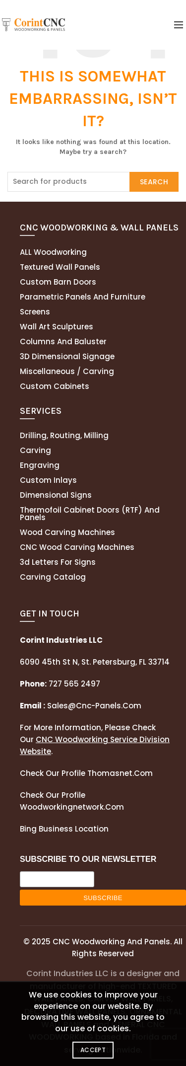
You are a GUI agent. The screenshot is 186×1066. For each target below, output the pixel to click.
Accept (93, 1050)
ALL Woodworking (53, 252)
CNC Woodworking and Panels (111, 941)
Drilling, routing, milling (64, 435)
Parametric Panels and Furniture (82, 297)
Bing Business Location (64, 829)
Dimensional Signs (56, 495)
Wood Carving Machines (67, 532)
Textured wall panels (60, 267)
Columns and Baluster (63, 341)
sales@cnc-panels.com (80, 705)
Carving (35, 450)
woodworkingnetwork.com (72, 807)
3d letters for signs (58, 562)
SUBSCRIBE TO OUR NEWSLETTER (88, 859)
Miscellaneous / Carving (67, 371)
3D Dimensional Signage (67, 356)
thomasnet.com (120, 773)
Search (154, 182)
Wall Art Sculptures (56, 326)
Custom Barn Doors (58, 282)
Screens (35, 311)
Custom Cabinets (54, 386)
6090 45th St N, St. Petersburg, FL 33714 (95, 662)
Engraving (40, 465)
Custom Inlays (48, 480)
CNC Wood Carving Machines (77, 547)
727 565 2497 (73, 684)
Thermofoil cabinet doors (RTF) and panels (90, 514)
